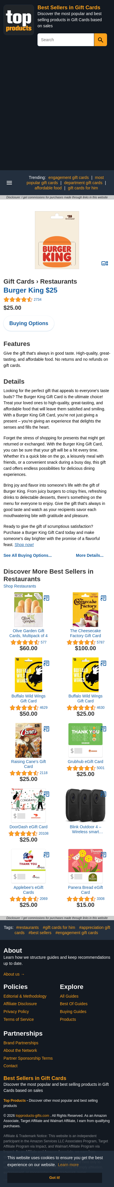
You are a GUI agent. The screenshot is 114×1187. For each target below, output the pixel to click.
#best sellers (39, 932)
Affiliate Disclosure (20, 1003)
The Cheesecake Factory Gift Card (85, 633)
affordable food (48, 188)
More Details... (90, 555)
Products (68, 1019)
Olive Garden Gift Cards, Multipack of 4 (28, 633)
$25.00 (12, 308)
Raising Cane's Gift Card (28, 764)
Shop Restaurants (19, 586)
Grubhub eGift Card (85, 761)
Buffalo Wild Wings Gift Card (28, 698)
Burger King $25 (30, 290)
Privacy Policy (16, 1011)
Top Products (15, 1101)
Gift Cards (18, 281)
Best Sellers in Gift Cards (69, 7)
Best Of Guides (74, 1003)
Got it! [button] (54, 1178)
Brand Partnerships (20, 1043)
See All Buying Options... (27, 555)
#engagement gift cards (77, 932)
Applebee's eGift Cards (28, 890)
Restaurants (58, 281)
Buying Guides (73, 1011)
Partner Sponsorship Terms (28, 1058)
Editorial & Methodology (25, 996)
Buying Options (28, 323)
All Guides (69, 996)
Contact (10, 1065)
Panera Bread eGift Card (85, 890)
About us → (14, 974)
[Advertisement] (57, 110)
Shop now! (24, 544)
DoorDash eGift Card (29, 826)
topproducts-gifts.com (32, 1116)
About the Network (20, 1050)
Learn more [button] (68, 1164)
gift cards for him (83, 188)
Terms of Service (18, 1019)
